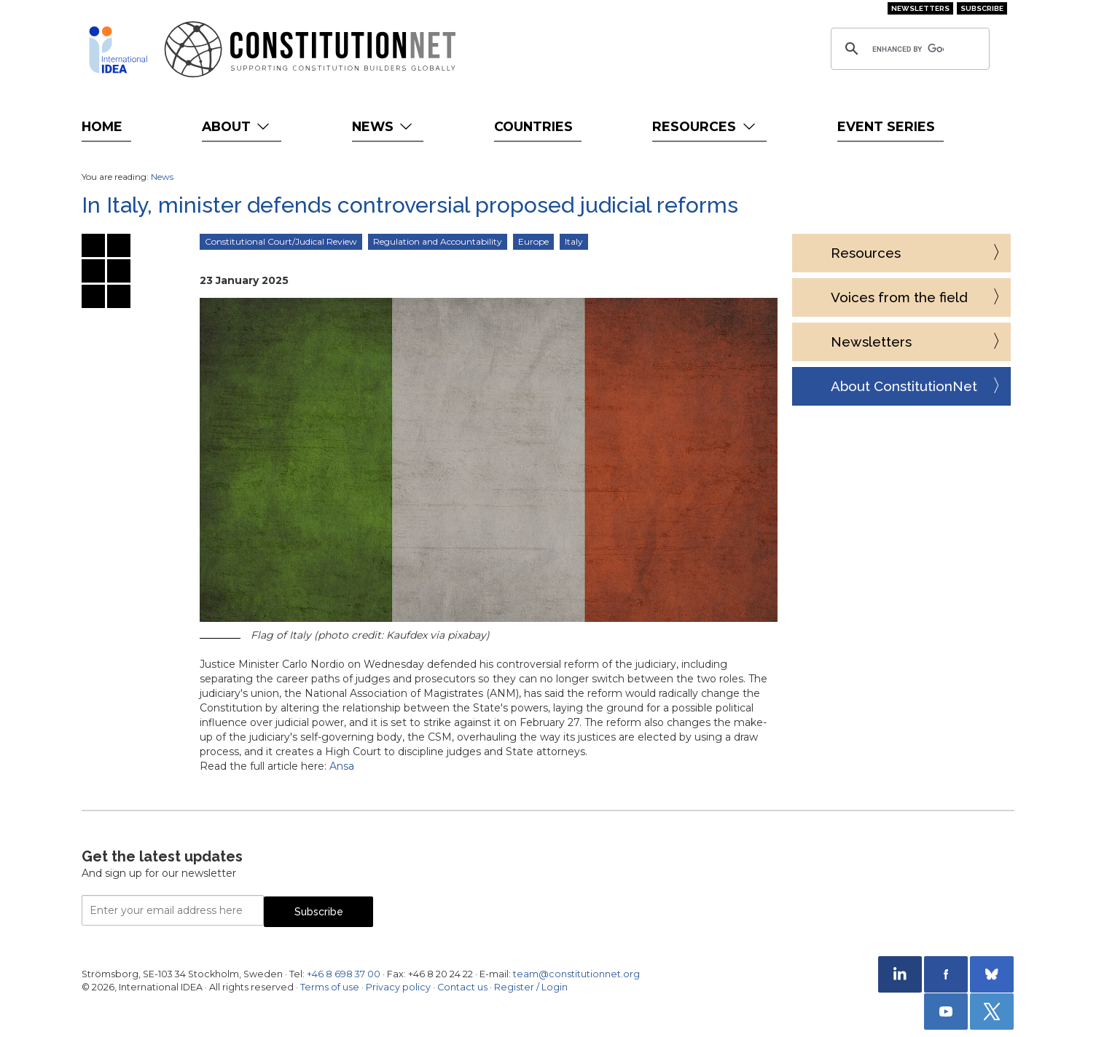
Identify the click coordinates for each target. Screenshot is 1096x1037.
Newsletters (920, 8)
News (383, 126)
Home (102, 126)
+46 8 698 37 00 (343, 974)
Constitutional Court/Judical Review (281, 241)
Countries (533, 126)
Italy (574, 241)
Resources (705, 126)
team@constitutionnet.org (576, 974)
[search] (908, 49)
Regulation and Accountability (437, 241)
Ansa (341, 766)
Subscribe (981, 8)
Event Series (886, 126)
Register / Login (531, 987)
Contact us (462, 987)
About (237, 126)
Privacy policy (398, 987)
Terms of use (329, 987)
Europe (533, 241)
